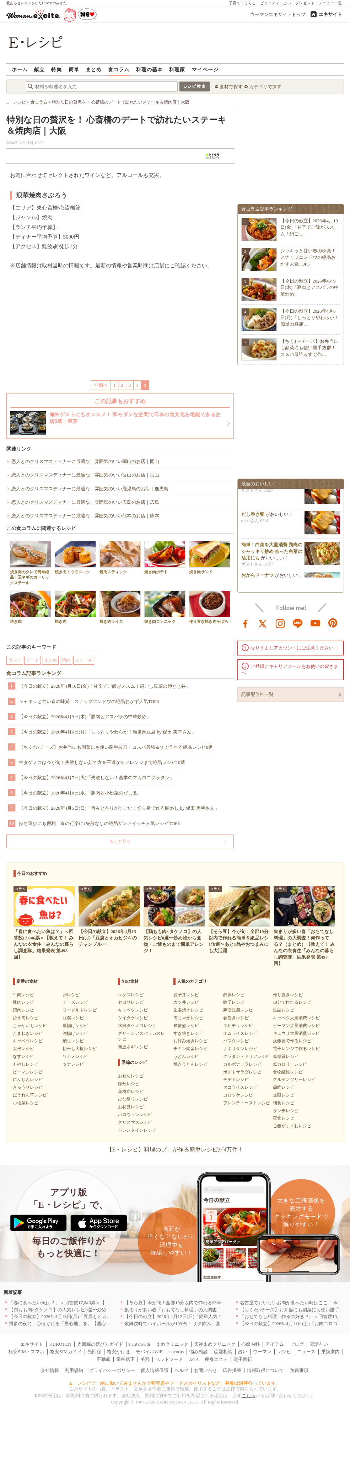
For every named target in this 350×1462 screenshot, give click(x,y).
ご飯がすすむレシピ (292, 1125)
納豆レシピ (73, 1040)
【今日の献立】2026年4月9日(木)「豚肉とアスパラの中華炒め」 (85, 716)
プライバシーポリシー (112, 1370)
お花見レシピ (131, 1106)
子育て (235, 3)
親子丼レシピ (186, 994)
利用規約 (74, 1370)
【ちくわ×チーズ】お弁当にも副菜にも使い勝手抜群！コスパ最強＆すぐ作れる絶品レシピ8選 (116, 747)
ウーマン (262, 1351)
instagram (280, 623)
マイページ (205, 69)
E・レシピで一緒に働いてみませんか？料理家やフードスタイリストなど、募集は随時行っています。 (175, 1383)
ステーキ (83, 660)
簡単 (74, 69)
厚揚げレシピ (75, 1025)
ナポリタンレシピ (240, 1048)
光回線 (94, 1351)
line (297, 623)
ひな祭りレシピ (133, 1098)
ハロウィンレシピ (135, 1114)
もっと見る (120, 841)
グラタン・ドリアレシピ (246, 1056)
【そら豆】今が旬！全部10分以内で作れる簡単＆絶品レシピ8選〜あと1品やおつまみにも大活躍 (223, 1302)
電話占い (318, 1344)
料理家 (177, 69)
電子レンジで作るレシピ (296, 1048)
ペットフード (169, 1359)
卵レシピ (71, 994)
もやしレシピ (25, 1064)
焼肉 (66, 660)
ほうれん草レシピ (30, 1095)
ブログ (297, 1344)
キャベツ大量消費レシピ (296, 1017)
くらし (250, 3)
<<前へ (100, 385)
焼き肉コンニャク (164, 607)
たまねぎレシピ (28, 1033)
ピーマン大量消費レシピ (296, 1025)
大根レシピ (23, 1048)
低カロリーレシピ (290, 1064)
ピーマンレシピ (28, 1072)
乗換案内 (330, 1351)
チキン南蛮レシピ (190, 1048)
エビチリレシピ (238, 1025)
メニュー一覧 (330, 3)
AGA (194, 1359)
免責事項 (299, 1370)
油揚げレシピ (75, 1033)
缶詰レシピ (283, 1010)
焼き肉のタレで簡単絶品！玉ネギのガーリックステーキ (30, 563)
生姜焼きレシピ (188, 1010)
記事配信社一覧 (257, 694)
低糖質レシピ (285, 1056)
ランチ (15, 660)
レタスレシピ (131, 994)
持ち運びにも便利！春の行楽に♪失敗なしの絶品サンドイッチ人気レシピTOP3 (99, 823)
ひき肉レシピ (25, 1017)
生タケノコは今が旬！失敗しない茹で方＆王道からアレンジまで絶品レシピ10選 (102, 762)
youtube (315, 623)
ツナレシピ (73, 1064)
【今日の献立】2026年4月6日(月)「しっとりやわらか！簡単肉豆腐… (309, 317)
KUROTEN (60, 1344)
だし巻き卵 (252, 517)
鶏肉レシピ (23, 1010)
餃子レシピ (233, 1002)
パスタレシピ (236, 1040)
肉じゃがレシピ (188, 1017)
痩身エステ (216, 1359)
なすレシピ (23, 1056)
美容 (145, 1359)
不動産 (104, 1359)
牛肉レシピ (23, 994)
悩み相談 (198, 1351)
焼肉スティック (120, 557)
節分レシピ (128, 1083)
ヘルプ (181, 1370)
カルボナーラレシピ (242, 1064)
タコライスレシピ (240, 1087)
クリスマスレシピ (135, 1122)
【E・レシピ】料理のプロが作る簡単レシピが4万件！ (175, 1149)
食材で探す (231, 86)
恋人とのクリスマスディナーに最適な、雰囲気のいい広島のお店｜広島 (85, 502)
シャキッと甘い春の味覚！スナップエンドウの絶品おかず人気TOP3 (89, 701)
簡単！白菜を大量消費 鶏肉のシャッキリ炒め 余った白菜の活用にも (271, 554)
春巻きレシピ (236, 1017)
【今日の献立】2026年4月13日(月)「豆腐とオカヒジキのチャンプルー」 (83, 1316)
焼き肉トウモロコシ (75, 557)
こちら (248, 1395)
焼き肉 (30, 607)
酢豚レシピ (233, 994)
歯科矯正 (125, 1359)
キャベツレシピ (28, 1040)
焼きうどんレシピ (190, 1064)
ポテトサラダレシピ (242, 1072)
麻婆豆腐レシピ (238, 1010)
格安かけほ (118, 1351)
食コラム (118, 69)
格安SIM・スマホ (26, 1351)
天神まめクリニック (215, 1344)
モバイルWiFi (149, 1351)
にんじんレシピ (28, 1079)
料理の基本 (149, 69)
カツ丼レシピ (186, 1002)
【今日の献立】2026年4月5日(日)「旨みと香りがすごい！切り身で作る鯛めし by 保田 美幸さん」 (119, 808)
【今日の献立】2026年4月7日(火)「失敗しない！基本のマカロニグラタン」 (96, 777)
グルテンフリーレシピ (294, 1079)
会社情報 (50, 1370)
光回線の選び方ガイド (100, 1344)
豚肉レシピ (23, 1002)
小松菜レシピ (25, 1102)
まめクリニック (172, 1344)
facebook (245, 623)
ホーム (20, 69)
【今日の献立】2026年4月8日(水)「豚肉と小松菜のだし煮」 (80, 793)
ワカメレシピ (75, 1056)
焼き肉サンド (209, 557)
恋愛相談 (223, 1351)
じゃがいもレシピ (30, 1025)
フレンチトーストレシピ (246, 1102)
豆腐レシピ (73, 1017)
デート (32, 660)
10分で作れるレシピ (292, 1002)
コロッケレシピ (238, 1095)
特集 (56, 69)
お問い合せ (205, 1370)
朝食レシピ (283, 1102)
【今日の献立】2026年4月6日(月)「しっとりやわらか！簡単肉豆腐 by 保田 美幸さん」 (107, 732)
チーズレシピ (75, 1002)
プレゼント (305, 3)
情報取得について (265, 1370)
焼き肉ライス (120, 607)
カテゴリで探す (265, 86)
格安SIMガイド (65, 1351)
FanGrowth (139, 1344)
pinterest (333, 623)
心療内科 (250, 1344)
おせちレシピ (131, 1075)
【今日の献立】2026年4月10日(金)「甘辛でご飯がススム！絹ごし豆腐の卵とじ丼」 (104, 686)
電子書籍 (242, 1359)
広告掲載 (232, 1370)
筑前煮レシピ (186, 1025)
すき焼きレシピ (188, 1033)
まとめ (94, 69)
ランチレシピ (285, 1110)
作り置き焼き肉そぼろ (209, 607)
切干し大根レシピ (80, 1048)
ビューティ (270, 3)
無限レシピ (283, 1095)
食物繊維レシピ (288, 1072)
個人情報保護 (154, 1370)
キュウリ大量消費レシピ (296, 1033)
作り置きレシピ (288, 994)
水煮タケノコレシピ (137, 1025)
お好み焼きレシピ (190, 1040)
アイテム (274, 1344)
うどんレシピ (186, 1056)
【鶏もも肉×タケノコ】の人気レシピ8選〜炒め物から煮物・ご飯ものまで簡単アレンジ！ (101, 1309)
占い (287, 3)
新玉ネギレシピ (133, 1046)
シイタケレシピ (133, 1017)
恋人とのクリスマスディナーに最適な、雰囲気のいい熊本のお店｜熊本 (85, 515)
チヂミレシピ (236, 1079)
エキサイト (330, 14)
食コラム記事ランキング (33, 673)
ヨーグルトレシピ (80, 1010)
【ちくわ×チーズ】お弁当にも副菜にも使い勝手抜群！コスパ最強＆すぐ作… (309, 348)
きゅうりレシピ (28, 1087)
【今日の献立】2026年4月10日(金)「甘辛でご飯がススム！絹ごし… (309, 227)
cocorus (176, 1351)
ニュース (306, 1351)
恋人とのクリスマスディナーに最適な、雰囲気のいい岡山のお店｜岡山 (85, 461)
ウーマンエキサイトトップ (278, 14)
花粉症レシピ (131, 1091)
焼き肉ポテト (164, 557)
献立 (39, 69)
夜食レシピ (283, 1118)
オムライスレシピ (240, 1033)
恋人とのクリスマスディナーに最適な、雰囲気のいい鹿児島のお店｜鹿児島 (89, 488)
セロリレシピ (131, 1002)
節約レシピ (283, 1087)
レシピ (284, 1351)
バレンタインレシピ (137, 1130)
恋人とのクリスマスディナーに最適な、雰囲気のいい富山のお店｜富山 (85, 475)
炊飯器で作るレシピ (292, 1040)
